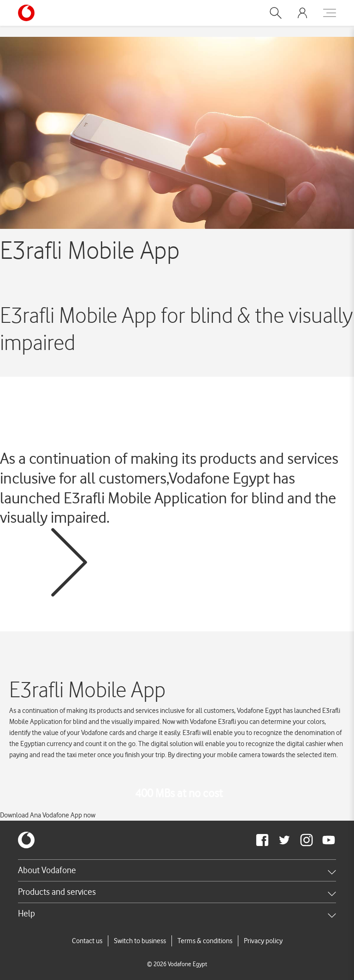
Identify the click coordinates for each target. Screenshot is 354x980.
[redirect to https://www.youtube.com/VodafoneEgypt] (328, 840)
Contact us (87, 941)
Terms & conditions (204, 941)
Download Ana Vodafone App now (47, 815)
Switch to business (140, 941)
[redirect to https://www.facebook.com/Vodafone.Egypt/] (262, 840)
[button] (275, 13)
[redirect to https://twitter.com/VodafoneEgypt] (284, 840)
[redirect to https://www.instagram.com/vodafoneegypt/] (306, 840)
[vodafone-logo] (26, 840)
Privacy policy (263, 941)
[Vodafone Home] (29, 13)
